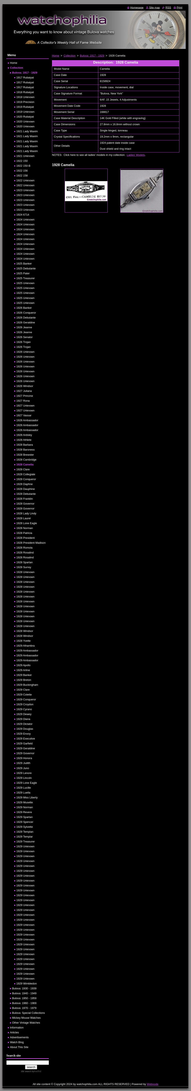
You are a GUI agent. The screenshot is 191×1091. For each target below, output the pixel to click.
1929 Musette (24, 802)
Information (17, 1027)
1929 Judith (23, 763)
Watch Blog (17, 1042)
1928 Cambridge (26, 459)
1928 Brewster (25, 454)
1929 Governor (25, 753)
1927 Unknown (25, 405)
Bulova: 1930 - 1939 (24, 988)
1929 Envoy (23, 733)
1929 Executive (25, 738)
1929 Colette (24, 694)
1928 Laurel (23, 518)
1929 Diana (23, 719)
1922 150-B (23, 165)
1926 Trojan (23, 342)
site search (26, 1071)
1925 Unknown (25, 283)
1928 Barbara (24, 444)
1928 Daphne (24, 484)
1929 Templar (24, 836)
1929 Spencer (24, 822)
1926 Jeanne (24, 327)
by (36, 1071)
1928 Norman (24, 528)
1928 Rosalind (25, 552)
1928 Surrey (23, 567)
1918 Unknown (25, 97)
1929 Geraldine (25, 748)
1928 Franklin (24, 498)
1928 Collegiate (25, 474)
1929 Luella (23, 792)
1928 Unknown (25, 572)
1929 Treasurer (25, 841)
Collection (70, 55)
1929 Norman (24, 807)
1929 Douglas (24, 728)
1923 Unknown (25, 190)
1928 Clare (23, 469)
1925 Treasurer (25, 278)
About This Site (19, 1047)
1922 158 (22, 175)
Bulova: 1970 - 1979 (24, 1008)
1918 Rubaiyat (25, 92)
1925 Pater (23, 273)
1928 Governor (25, 503)
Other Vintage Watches (26, 1022)
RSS (168, 7)
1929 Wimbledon (26, 983)
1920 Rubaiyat (25, 116)
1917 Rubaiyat (25, 77)
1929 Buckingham (27, 684)
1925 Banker (24, 263)
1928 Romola (24, 547)
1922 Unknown (25, 180)
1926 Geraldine (25, 322)
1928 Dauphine (25, 489)
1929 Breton (23, 679)
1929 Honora (24, 758)
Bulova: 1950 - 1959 (24, 998)
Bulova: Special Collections (28, 1012)
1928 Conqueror (26, 479)
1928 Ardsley (24, 435)
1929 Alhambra (25, 645)
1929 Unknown (25, 846)
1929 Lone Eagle (26, 782)
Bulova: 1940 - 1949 (24, 993)
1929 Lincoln (24, 777)
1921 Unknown (25, 156)
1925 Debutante (26, 268)
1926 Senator (24, 337)
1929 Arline (23, 670)
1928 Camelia (25, 464)
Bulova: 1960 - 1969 (24, 1003)
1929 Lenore (24, 773)
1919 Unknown (25, 111)
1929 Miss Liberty (27, 797)
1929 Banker (24, 675)
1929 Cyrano (24, 709)
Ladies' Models (136, 154)
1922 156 (22, 170)
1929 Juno (22, 768)
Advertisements (19, 1037)
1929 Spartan (24, 817)
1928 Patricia (24, 533)
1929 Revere (24, 812)
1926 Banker (24, 307)
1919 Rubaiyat (25, 106)
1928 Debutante (26, 493)
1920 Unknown (25, 121)
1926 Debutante (26, 317)
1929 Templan (24, 831)
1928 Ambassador (27, 420)
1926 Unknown (25, 351)
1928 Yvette (23, 640)
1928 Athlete (23, 439)
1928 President (25, 537)
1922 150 (22, 160)
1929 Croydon (24, 704)
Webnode (153, 1084)
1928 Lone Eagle (26, 523)
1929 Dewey (23, 714)
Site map (154, 7)
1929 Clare (23, 689)
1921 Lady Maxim (27, 131)
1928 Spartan (24, 562)
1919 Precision (25, 102)
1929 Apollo (23, 665)
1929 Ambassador (27, 650)
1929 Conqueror (26, 699)
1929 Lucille (23, 787)
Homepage (137, 7)
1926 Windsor (24, 386)
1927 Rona (23, 400)
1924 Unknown (25, 219)
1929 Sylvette (24, 826)
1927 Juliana (24, 391)
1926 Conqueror (26, 312)
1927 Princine (24, 395)
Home (55, 55)
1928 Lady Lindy (26, 513)
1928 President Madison (31, 542)
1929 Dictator (24, 723)
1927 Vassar (23, 415)
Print (179, 7)
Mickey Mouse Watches (26, 1017)
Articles (14, 1032)
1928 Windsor (24, 631)
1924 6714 (22, 214)
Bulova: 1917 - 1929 (92, 55)
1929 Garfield (24, 743)
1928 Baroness (25, 449)
